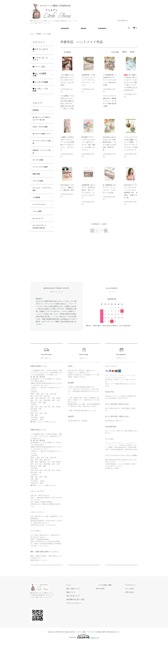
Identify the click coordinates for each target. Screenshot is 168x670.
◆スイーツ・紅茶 (40, 67)
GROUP (83, 28)
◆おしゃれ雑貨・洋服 (40, 75)
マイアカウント (122, 20)
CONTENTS (102, 28)
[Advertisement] (84, 293)
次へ (105, 230)
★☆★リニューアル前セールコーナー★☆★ (40, 122)
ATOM (110, 619)
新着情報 (36, 111)
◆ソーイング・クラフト (40, 59)
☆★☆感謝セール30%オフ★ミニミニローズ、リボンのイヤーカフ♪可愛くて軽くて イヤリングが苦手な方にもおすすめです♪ (130, 82)
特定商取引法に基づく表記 (85, 630)
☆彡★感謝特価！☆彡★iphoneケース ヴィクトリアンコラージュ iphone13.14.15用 (109, 80)
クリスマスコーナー (40, 231)
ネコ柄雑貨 (37, 221)
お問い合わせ (131, 623)
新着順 (132, 52)
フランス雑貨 (38, 240)
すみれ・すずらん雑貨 (40, 134)
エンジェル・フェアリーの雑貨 (40, 212)
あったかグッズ (39, 248)
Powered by (84, 665)
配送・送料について (83, 619)
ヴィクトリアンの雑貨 (40, 186)
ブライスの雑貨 (39, 203)
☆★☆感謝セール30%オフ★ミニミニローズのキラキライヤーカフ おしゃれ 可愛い (67, 80)
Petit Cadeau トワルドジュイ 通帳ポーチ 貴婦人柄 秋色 (67, 187)
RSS (105, 619)
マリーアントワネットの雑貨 (40, 156)
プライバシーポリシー (83, 634)
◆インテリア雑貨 (40, 83)
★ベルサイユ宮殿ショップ (40, 145)
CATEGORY (65, 28)
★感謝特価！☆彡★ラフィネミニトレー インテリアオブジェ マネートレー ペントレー (89, 80)
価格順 (124, 52)
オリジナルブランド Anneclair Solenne (40, 258)
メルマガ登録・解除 (110, 615)
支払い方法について (83, 626)
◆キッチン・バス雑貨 (40, 90)
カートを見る (131, 619)
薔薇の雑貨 (37, 195)
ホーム (32, 34)
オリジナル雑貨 (39, 177)
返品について (80, 623)
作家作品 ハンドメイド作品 (45, 34)
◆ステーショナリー (40, 50)
